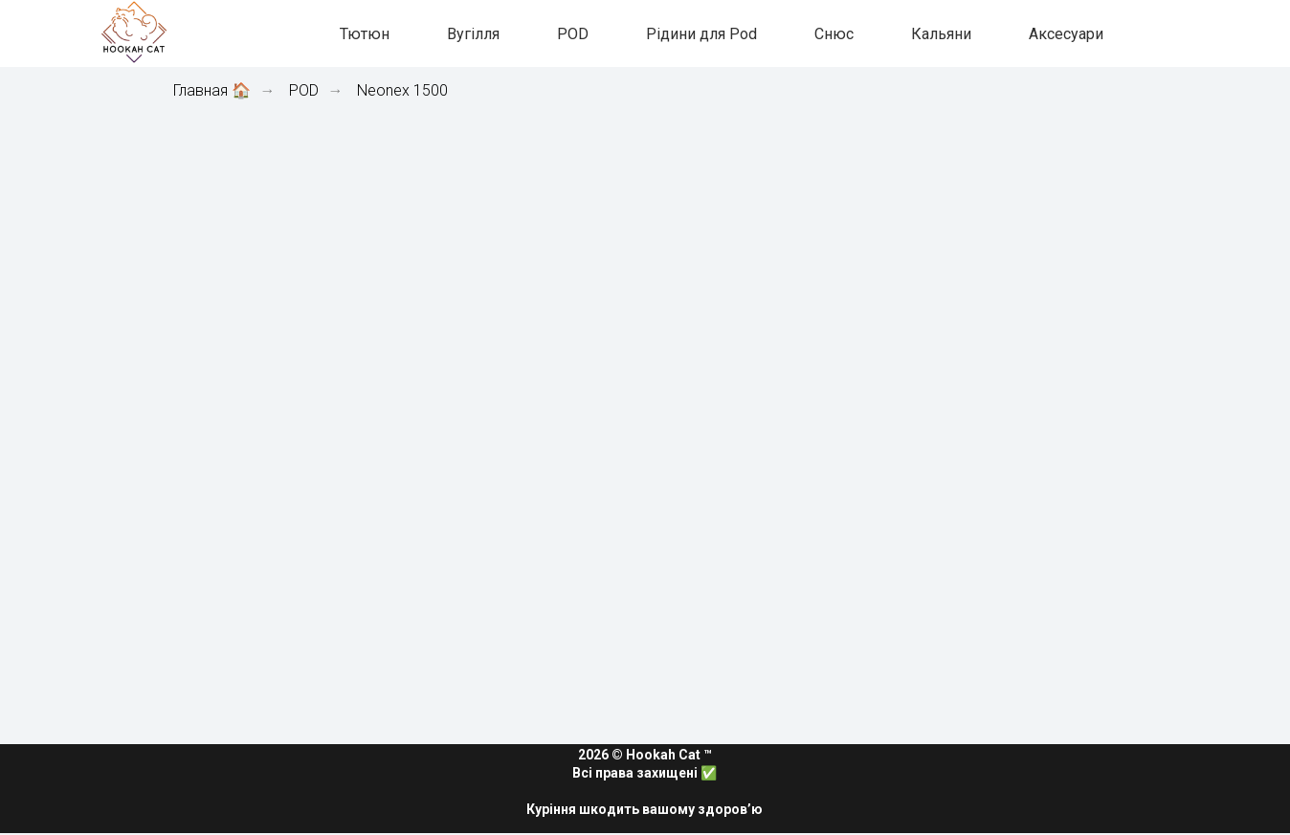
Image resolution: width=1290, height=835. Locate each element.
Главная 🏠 (212, 90)
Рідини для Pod (701, 34)
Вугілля (473, 34)
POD (573, 34)
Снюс (834, 34)
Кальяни (941, 34)
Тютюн (364, 34)
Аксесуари (1066, 34)
